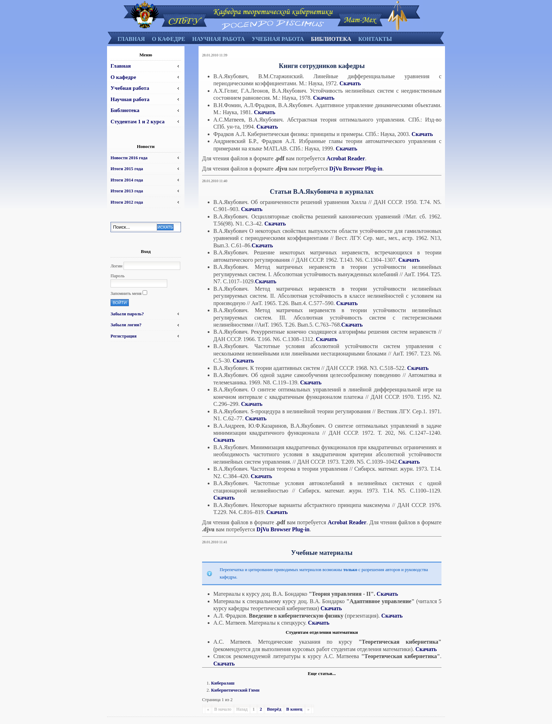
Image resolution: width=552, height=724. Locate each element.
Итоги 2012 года (127, 202)
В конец (294, 709)
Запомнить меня (126, 293)
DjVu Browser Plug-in (355, 169)
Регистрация (124, 336)
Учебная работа (278, 39)
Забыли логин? (126, 324)
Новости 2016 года (129, 157)
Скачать (350, 83)
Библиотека (331, 39)
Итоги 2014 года (127, 180)
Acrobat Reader (345, 158)
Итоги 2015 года (127, 168)
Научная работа (218, 39)
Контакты (375, 39)
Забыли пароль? (127, 313)
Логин (117, 266)
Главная (131, 39)
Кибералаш (223, 683)
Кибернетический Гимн (235, 690)
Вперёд (274, 709)
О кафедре (168, 39)
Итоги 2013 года (127, 190)
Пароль (118, 275)
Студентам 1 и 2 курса (137, 121)
